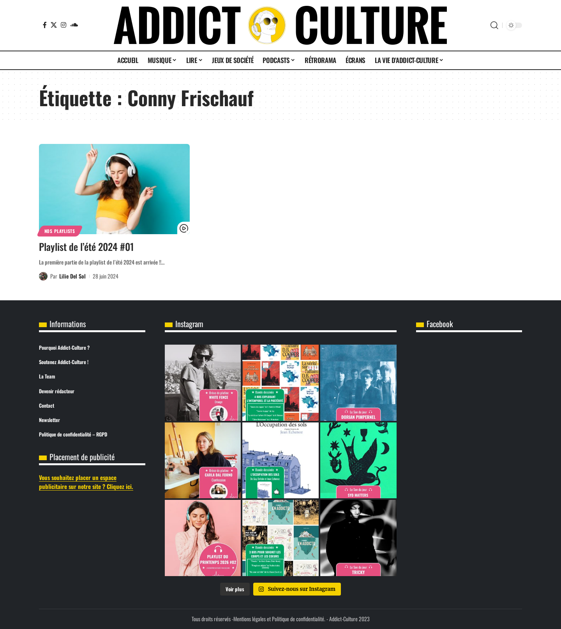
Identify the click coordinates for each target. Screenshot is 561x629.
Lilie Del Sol (72, 276)
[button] (494, 25)
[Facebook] (45, 25)
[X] (54, 25)
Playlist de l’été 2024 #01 (86, 246)
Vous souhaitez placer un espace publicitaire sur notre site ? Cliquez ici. (86, 482)
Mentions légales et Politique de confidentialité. (279, 619)
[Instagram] (63, 25)
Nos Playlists (59, 231)
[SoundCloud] (74, 25)
